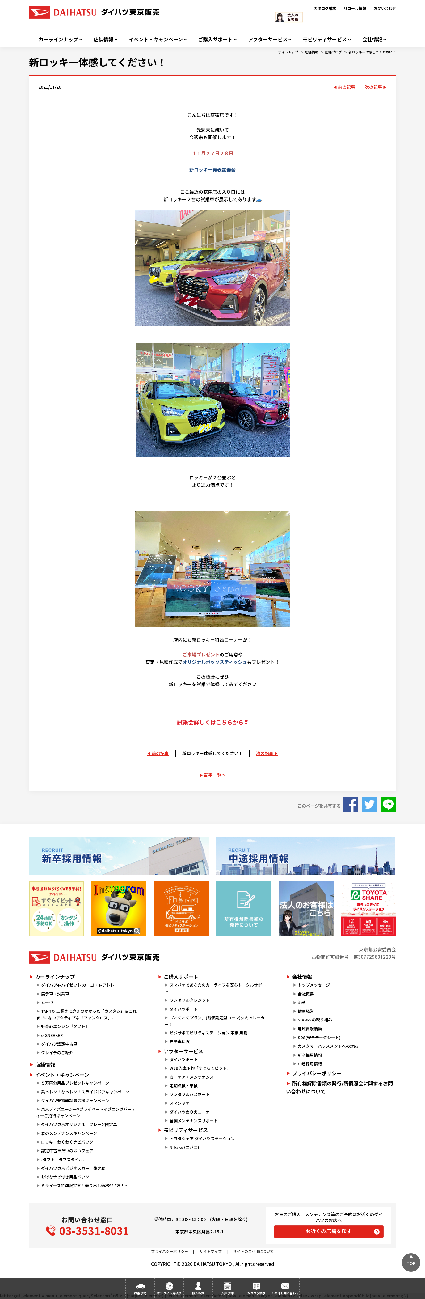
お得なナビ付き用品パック (67, 1177)
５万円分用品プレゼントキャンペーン (75, 1083)
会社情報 (372, 39)
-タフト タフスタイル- (62, 1159)
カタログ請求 (325, 8)
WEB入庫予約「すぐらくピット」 (200, 1068)
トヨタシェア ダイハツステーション (202, 1138)
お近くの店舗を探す (328, 1231)
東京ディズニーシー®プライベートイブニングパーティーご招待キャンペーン (86, 1112)
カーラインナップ (58, 39)
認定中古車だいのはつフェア (67, 1150)
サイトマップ (211, 1251)
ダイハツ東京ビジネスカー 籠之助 (73, 1168)
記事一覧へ (215, 775)
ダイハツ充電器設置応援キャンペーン (75, 1100)
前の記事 (346, 87)
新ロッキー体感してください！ (372, 51)
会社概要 (306, 994)
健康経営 (306, 1011)
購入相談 (198, 1293)
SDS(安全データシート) (319, 1037)
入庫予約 (227, 1293)
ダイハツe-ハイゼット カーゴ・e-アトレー (79, 985)
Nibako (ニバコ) (184, 1147)
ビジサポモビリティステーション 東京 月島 (208, 1033)
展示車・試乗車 (55, 994)
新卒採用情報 (310, 1055)
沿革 (302, 1002)
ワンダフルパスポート (190, 1094)
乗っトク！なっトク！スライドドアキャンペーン (85, 1092)
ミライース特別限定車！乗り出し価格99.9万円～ (84, 1185)
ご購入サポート (215, 39)
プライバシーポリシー (317, 1073)
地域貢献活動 (310, 1029)
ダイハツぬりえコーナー (192, 1112)
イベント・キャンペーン (156, 39)
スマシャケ (180, 1103)
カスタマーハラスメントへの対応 (328, 1046)
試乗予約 (140, 1293)
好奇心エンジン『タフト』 (65, 1026)
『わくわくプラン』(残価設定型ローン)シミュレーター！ (214, 1021)
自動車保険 (180, 1041)
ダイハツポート (184, 1009)
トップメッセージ (314, 985)
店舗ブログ (333, 51)
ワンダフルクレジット (190, 1000)
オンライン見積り (169, 1293)
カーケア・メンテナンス (192, 1077)
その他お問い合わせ (285, 1293)
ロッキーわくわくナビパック (67, 1142)
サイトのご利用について (253, 1251)
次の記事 (373, 87)
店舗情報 (103, 39)
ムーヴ (47, 1002)
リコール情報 (355, 8)
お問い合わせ (385, 8)
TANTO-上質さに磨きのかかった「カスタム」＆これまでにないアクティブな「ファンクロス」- (86, 1014)
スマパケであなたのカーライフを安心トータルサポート (215, 988)
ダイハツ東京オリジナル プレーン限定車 (79, 1124)
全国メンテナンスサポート (194, 1120)
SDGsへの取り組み (315, 1020)
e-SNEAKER (52, 1035)
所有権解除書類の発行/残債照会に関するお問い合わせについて (339, 1087)
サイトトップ (288, 51)
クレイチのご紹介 (57, 1052)
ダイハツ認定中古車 (59, 1044)
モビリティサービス (325, 39)
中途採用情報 (310, 1064)
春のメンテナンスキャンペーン (69, 1133)
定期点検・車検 (184, 1086)
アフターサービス (268, 39)
